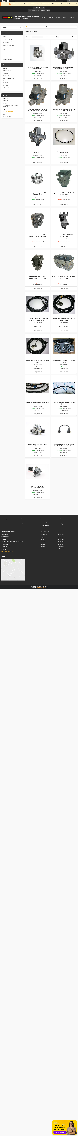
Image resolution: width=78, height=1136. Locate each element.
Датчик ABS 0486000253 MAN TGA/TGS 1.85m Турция (64, 319)
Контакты (67, 17)
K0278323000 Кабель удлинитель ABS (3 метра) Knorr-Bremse (64, 403)
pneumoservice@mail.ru (8, 111)
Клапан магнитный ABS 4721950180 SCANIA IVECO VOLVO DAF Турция (37, 109)
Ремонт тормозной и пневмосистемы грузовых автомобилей (9, 41)
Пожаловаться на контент (42, 587)
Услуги (53, 17)
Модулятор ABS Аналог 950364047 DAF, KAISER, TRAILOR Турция (37, 68)
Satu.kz (45, 586)
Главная (39, 17)
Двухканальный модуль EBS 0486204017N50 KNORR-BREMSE (37, 235)
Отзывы (4, 52)
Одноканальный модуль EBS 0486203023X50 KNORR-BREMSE (37, 277)
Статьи (4, 56)
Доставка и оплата (7, 59)
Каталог (4, 36)
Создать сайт (12, 1)
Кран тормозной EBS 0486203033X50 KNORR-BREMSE (64, 193)
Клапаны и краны (34, 26)
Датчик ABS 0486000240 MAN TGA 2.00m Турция (37, 361)
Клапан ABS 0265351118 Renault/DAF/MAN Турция (37, 486)
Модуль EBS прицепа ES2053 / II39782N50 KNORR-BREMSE (63, 277)
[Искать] (21, 27)
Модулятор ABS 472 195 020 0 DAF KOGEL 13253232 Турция (37, 151)
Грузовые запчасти (65, 524)
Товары (46, 17)
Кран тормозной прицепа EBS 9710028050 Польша (37, 193)
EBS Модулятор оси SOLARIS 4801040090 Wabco (63, 361)
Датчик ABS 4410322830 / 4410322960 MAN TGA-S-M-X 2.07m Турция (37, 319)
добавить (65, 1)
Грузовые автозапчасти (8, 45)
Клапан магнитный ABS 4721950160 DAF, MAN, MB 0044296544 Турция (64, 109)
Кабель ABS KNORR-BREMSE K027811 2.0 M (37, 403)
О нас (60, 17)
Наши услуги (45, 522)
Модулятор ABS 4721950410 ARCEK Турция (37, 445)
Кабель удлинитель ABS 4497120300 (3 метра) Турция (64, 151)
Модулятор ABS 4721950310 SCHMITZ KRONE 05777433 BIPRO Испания (63, 68)
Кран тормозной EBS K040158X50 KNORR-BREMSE (64, 235)
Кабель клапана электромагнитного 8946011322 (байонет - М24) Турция (64, 445)
